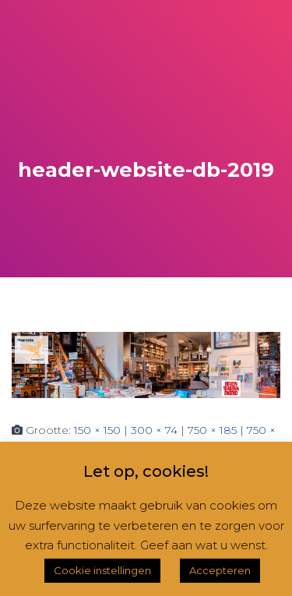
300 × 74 (154, 430)
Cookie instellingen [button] (102, 570)
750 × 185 (212, 430)
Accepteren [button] (220, 570)
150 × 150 (97, 430)
